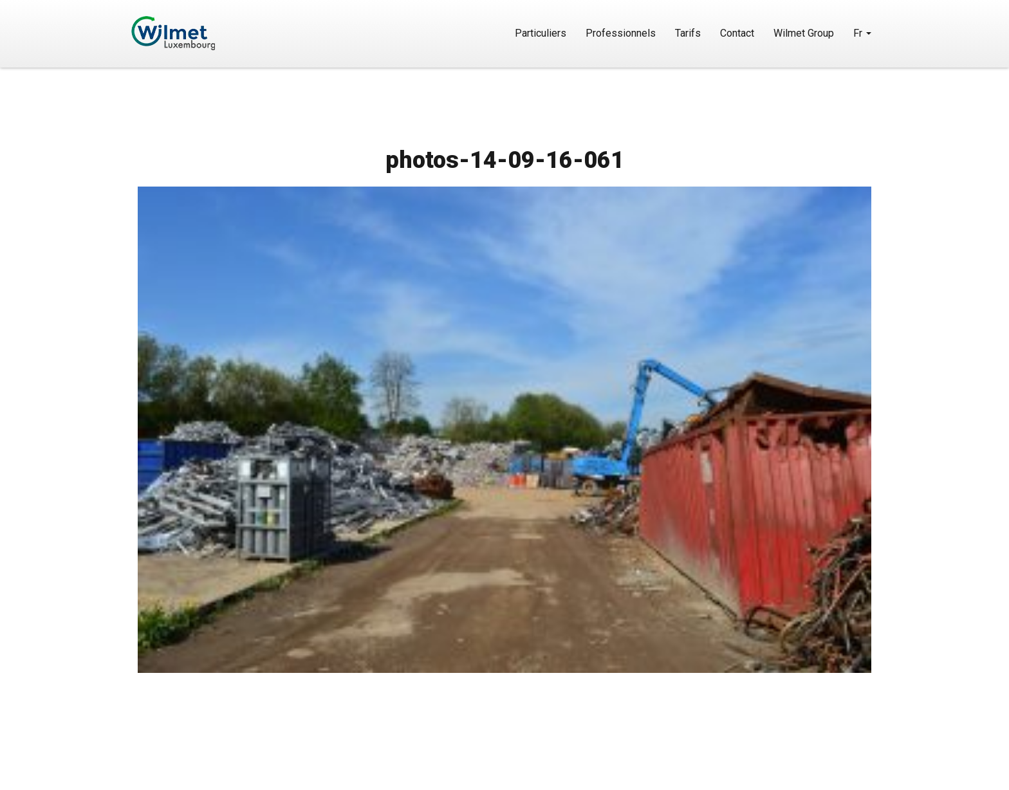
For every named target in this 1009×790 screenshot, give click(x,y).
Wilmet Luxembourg (210, 33)
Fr (862, 33)
